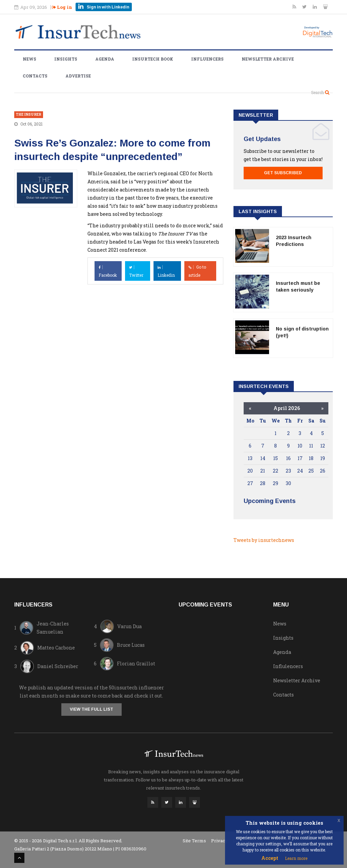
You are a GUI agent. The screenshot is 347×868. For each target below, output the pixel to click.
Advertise (78, 75)
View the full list (91, 709)
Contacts (35, 75)
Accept (269, 858)
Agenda (104, 59)
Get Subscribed (283, 172)
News (29, 59)
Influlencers (288, 666)
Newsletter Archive (268, 59)
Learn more (296, 858)
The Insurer (28, 114)
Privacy (219, 841)
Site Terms (194, 841)
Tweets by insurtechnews (263, 540)
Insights (65, 59)
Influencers (207, 59)
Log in (62, 7)
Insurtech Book (152, 59)
